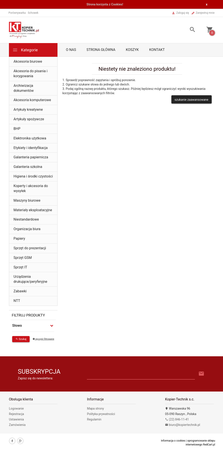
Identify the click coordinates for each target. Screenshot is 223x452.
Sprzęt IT (20, 267)
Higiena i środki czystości (33, 176)
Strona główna (100, 50)
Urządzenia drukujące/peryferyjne (30, 279)
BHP (17, 129)
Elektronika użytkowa (30, 138)
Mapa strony (95, 408)
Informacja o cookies (173, 440)
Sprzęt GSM (23, 258)
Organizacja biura (27, 229)
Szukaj (20, 339)
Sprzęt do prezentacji (30, 248)
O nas (71, 50)
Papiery (19, 238)
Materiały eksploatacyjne (33, 210)
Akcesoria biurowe (28, 61)
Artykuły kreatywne (28, 109)
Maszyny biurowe (27, 200)
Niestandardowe (26, 219)
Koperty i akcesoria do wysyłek (31, 188)
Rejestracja (16, 414)
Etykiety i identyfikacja (31, 148)
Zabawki (20, 291)
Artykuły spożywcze (29, 119)
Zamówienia (17, 425)
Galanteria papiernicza (31, 157)
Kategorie (25, 50)
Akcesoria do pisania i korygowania (30, 73)
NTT (17, 301)
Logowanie (16, 408)
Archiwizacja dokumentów (24, 88)
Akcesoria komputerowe (32, 100)
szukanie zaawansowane (191, 99)
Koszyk (132, 50)
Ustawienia (16, 419)
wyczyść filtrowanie (43, 339)
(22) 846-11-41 (177, 419)
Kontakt (157, 50)
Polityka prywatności (101, 414)
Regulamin (94, 419)
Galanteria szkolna (28, 167)
